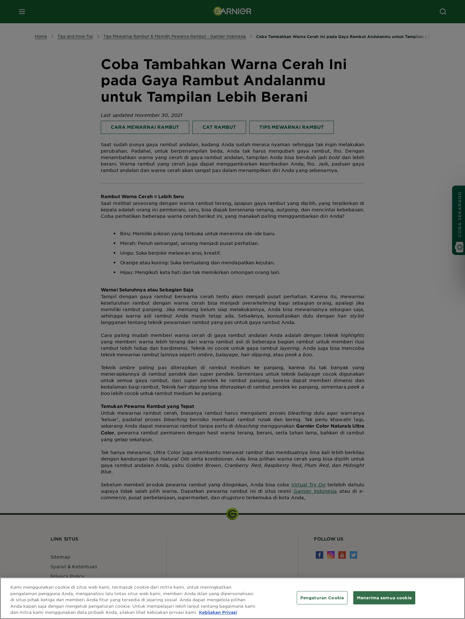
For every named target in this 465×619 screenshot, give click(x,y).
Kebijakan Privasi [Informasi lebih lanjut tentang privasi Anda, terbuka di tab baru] (218, 612)
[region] (232, 598)
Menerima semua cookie (384, 597)
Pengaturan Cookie (322, 597)
